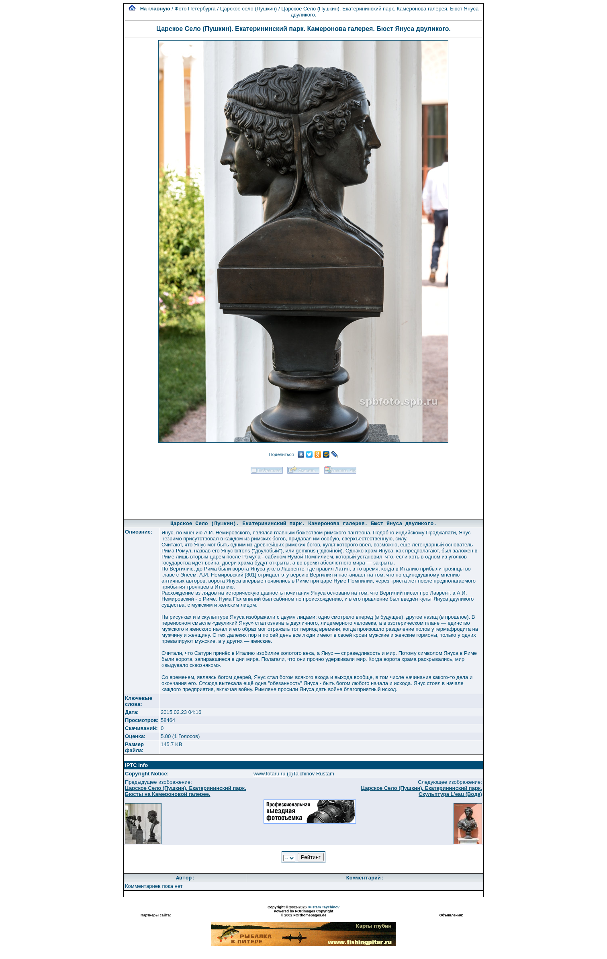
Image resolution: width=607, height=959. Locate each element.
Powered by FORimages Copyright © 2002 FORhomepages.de (303, 913)
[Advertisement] (303, 494)
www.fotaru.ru (269, 774)
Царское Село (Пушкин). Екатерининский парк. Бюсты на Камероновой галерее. (185, 791)
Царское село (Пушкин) (248, 9)
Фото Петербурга (195, 9)
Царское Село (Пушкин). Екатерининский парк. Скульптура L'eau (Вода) (421, 791)
